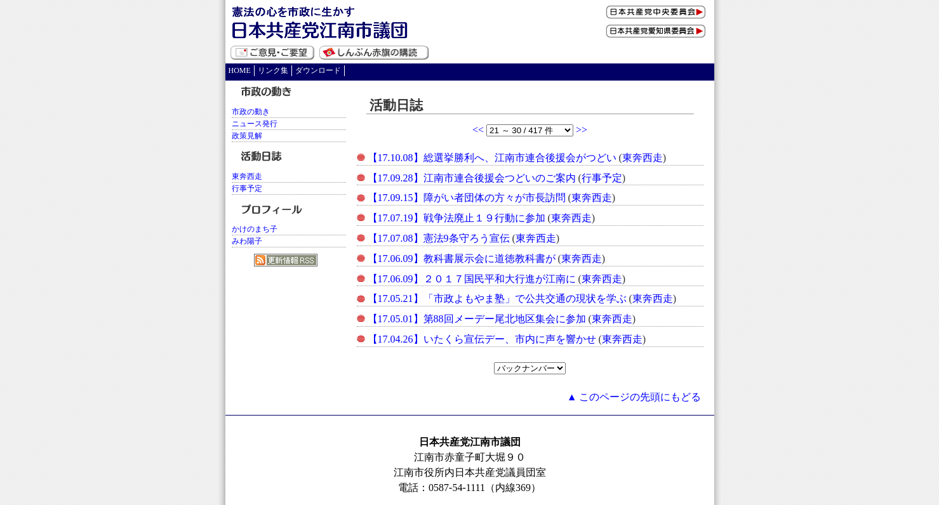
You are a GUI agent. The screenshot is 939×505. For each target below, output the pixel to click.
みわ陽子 (247, 241)
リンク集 (273, 70)
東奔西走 (642, 157)
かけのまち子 (254, 229)
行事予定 (602, 178)
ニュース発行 (254, 123)
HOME (240, 70)
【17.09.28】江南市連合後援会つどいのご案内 (472, 178)
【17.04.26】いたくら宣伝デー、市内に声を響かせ (482, 339)
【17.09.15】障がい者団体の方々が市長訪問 (467, 197)
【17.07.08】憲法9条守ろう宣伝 (439, 238)
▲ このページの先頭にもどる (634, 396)
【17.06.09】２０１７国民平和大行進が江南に (472, 278)
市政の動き (251, 111)
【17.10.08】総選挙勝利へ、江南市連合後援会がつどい (492, 157)
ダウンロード (318, 70)
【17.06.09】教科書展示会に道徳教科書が (462, 258)
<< (479, 129)
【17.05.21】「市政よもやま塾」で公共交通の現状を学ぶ (497, 298)
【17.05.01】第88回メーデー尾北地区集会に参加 (477, 318)
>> (581, 129)
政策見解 (247, 135)
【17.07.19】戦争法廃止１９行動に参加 (456, 218)
